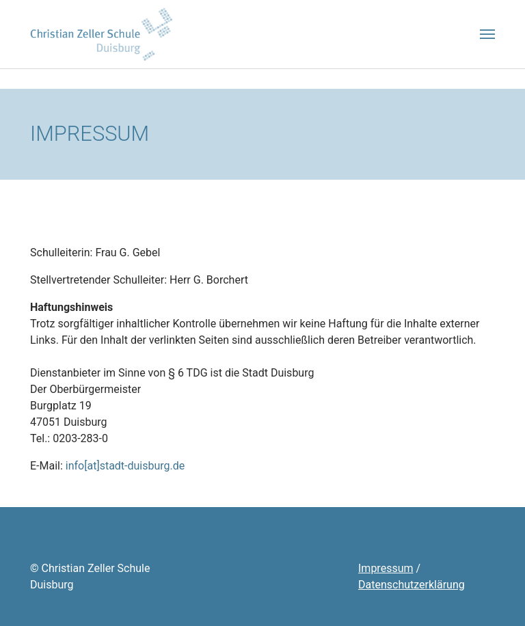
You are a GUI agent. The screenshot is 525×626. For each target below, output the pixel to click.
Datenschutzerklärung (411, 584)
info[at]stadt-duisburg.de (125, 465)
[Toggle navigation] (487, 34)
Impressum (386, 568)
